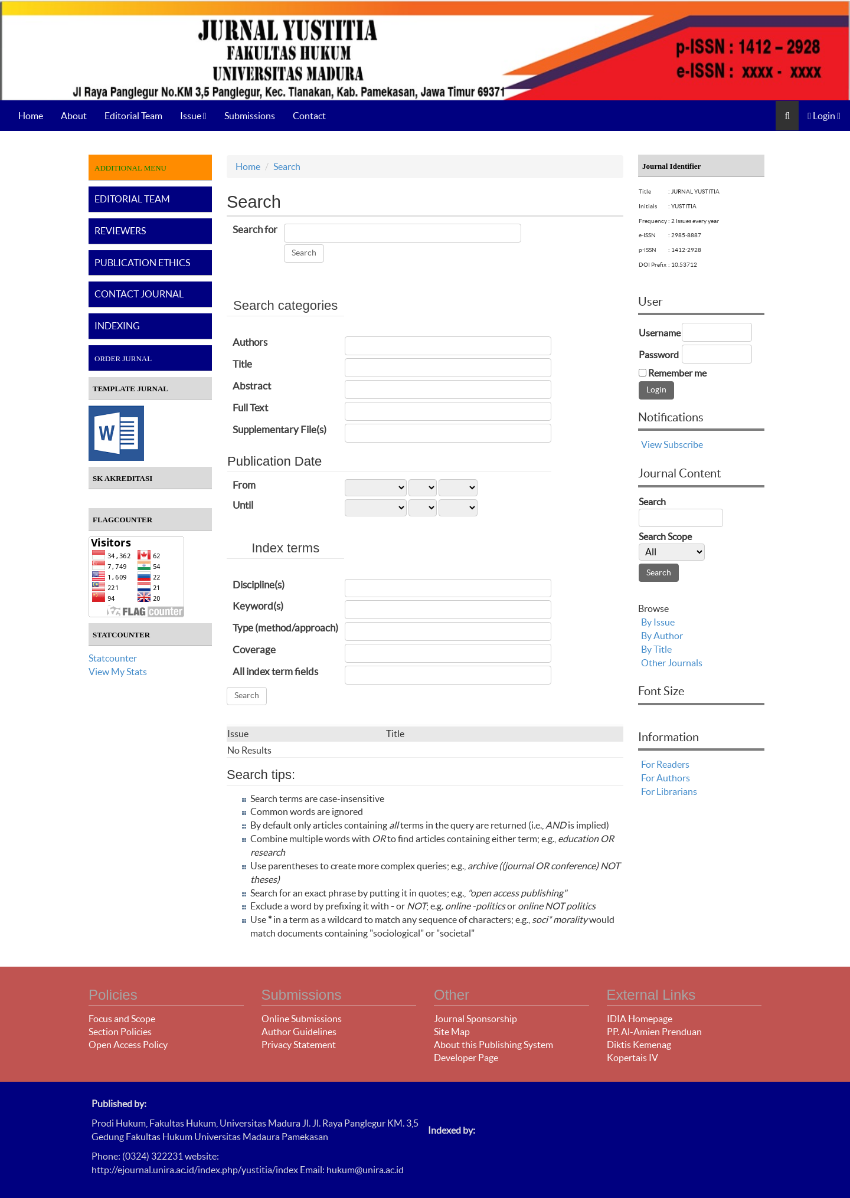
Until (243, 504)
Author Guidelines (298, 1031)
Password (659, 354)
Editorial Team (133, 115)
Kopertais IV (632, 1057)
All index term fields (275, 671)
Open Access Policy (128, 1044)
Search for (255, 229)
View (651, 444)
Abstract (252, 385)
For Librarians (669, 791)
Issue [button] (193, 115)
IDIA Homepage (639, 1018)
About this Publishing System (493, 1044)
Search (286, 166)
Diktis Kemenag (639, 1044)
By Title (656, 649)
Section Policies (120, 1031)
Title (242, 363)
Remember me (677, 373)
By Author (662, 635)
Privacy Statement (298, 1044)
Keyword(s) (258, 605)
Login (824, 115)
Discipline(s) (259, 584)
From (244, 484)
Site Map (452, 1031)
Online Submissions (301, 1018)
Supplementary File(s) (279, 429)
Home (30, 115)
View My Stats (118, 671)
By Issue (658, 622)
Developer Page (466, 1057)
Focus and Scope (122, 1018)
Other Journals (671, 662)
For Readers (665, 764)
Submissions (249, 115)
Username (660, 333)
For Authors (665, 778)
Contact (309, 115)
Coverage (254, 649)
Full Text (250, 407)
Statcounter (113, 658)
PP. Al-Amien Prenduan (654, 1031)
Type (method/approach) (285, 627)
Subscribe (683, 444)
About (74, 115)
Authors (250, 342)
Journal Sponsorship (475, 1018)
